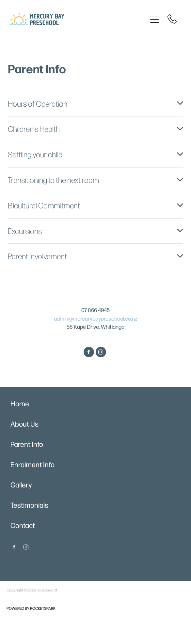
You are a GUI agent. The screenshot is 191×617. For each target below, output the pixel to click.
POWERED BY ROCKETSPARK (31, 608)
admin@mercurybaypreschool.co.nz (95, 318)
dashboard (47, 589)
